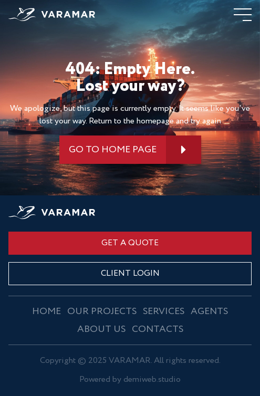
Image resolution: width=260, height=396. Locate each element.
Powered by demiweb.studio (130, 379)
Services (163, 311)
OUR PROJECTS (102, 311)
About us (101, 329)
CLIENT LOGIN (130, 273)
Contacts (157, 329)
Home (46, 311)
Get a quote (130, 243)
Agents (209, 311)
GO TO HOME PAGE (113, 150)
